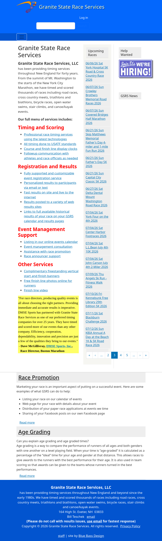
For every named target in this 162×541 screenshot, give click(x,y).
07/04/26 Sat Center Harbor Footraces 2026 (96, 232)
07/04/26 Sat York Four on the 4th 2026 (97, 216)
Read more (27, 422)
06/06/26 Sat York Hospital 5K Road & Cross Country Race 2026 (97, 71)
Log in (84, 18)
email (91, 516)
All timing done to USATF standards (50, 144)
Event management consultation (48, 246)
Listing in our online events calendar (51, 242)
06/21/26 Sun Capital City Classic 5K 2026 (96, 177)
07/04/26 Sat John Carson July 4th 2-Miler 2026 (97, 263)
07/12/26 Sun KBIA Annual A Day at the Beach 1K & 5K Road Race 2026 (97, 337)
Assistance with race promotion (47, 251)
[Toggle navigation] (21, 37)
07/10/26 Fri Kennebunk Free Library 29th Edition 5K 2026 (97, 300)
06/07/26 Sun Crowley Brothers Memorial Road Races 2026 (96, 95)
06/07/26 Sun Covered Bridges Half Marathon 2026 (97, 116)
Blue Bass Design (91, 536)
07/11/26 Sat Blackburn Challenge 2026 (96, 317)
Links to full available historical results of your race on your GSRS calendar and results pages (49, 216)
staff (61, 536)
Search (82, 26)
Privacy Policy (130, 526)
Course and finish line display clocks (50, 149)
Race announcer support (42, 256)
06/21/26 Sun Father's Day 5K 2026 (96, 162)
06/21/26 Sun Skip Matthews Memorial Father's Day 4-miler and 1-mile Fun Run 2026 (97, 140)
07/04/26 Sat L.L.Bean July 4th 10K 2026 (97, 247)
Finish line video (36, 290)
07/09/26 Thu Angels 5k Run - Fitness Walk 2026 (96, 280)
